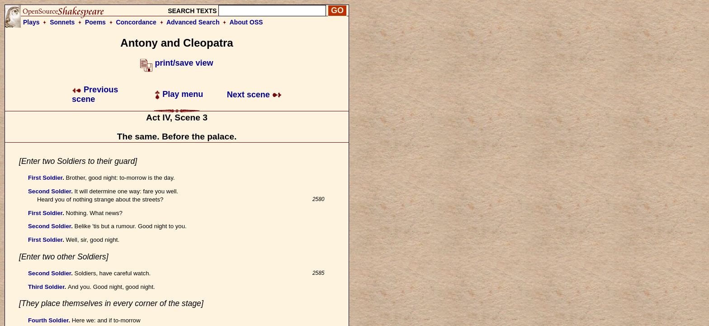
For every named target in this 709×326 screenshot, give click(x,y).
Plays (31, 22)
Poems (95, 22)
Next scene (254, 94)
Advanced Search (193, 22)
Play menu (179, 94)
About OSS (246, 22)
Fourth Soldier (48, 320)
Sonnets (62, 22)
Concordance (136, 22)
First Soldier (45, 177)
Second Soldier (49, 191)
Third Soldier (46, 286)
